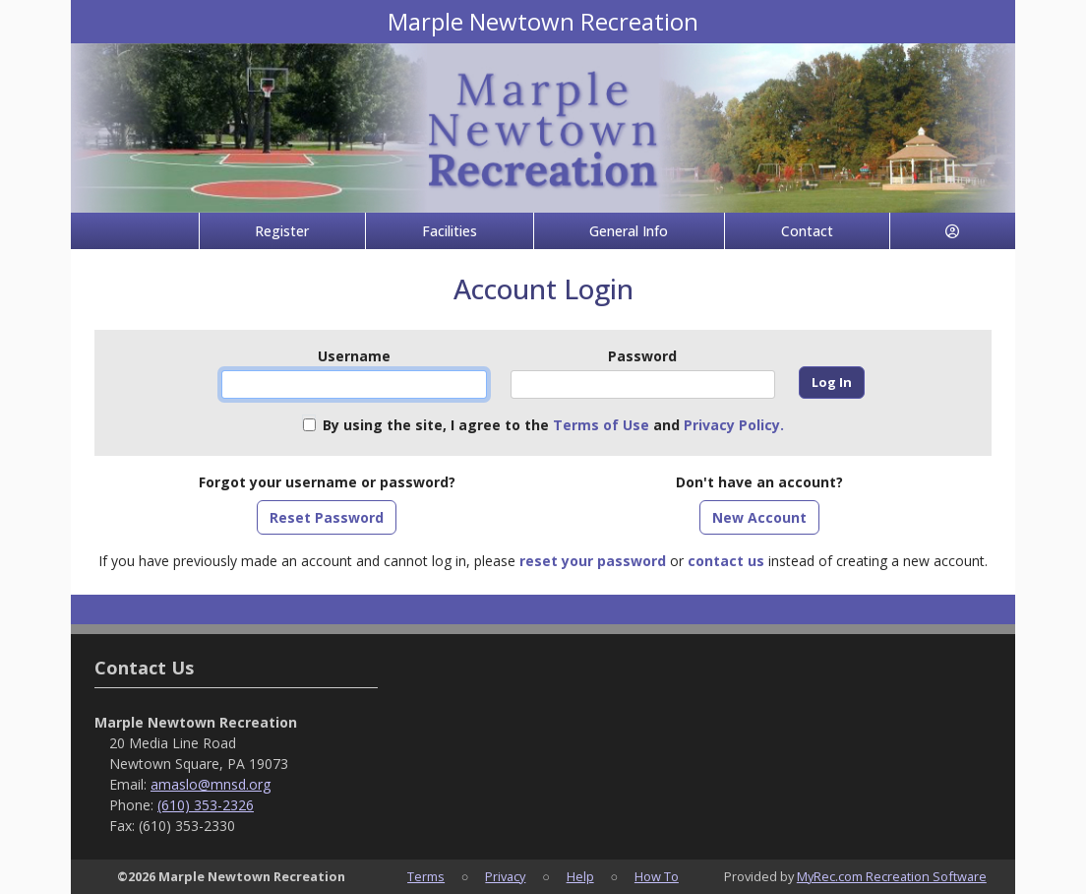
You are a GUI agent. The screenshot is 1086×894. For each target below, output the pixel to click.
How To (656, 876)
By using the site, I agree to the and (553, 424)
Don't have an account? (759, 482)
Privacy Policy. (734, 424)
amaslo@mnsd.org (211, 784)
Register (282, 231)
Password (642, 356)
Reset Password (327, 517)
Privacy (505, 876)
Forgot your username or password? (327, 482)
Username (354, 356)
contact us (726, 560)
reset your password (592, 560)
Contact (807, 231)
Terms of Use (601, 424)
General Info (628, 231)
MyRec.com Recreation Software (892, 876)
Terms (426, 876)
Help (580, 876)
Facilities (449, 231)
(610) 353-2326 (205, 805)
